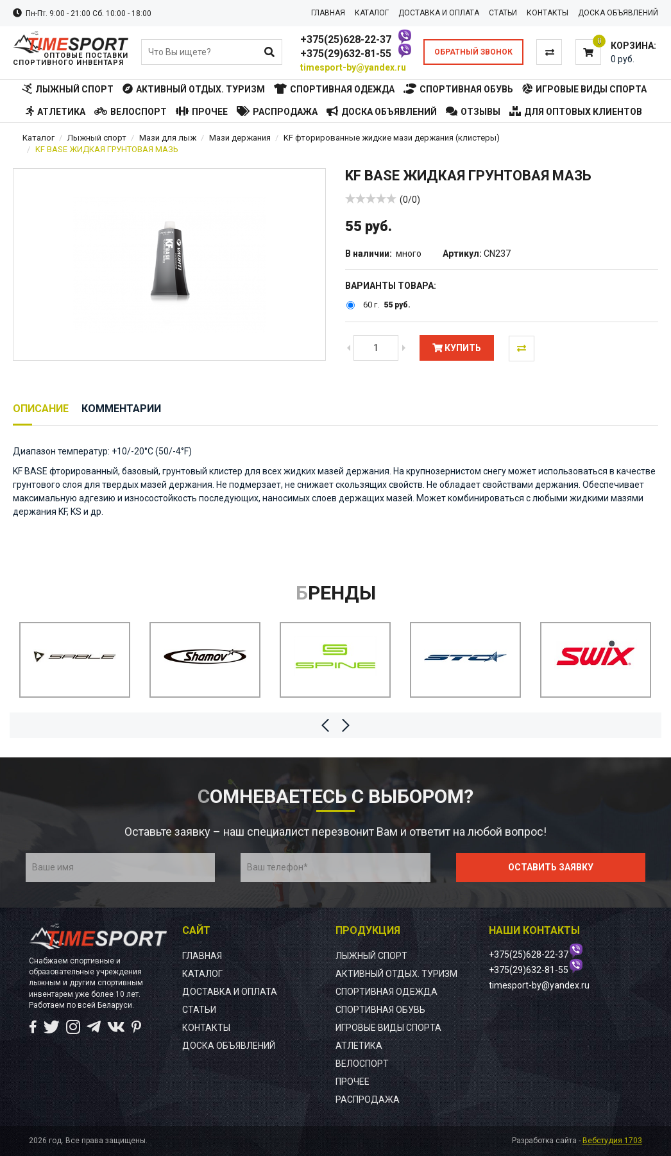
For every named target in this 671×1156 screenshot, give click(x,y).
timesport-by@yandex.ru (353, 67)
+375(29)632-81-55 (345, 53)
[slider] (370, 198)
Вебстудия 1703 (612, 1140)
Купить (456, 348)
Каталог (38, 137)
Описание (41, 408)
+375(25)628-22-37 (345, 39)
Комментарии (121, 408)
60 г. (371, 305)
